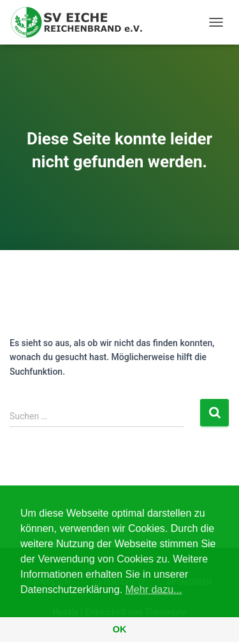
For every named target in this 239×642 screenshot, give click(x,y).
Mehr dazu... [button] (154, 589)
